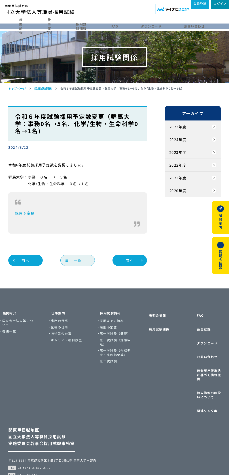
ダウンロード (164, 25)
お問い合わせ (208, 25)
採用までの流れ (115, 336)
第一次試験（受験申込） (116, 361)
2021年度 (172, 193)
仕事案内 (51, 25)
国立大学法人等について (29, 338)
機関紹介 (14, 25)
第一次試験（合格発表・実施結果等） (116, 374)
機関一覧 (23, 347)
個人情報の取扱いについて (200, 378)
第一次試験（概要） (115, 351)
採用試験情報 (91, 25)
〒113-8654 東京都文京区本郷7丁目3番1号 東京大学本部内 (57, 436)
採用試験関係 (154, 337)
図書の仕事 (67, 342)
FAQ (129, 25)
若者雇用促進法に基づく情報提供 (200, 365)
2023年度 (172, 167)
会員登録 (193, 337)
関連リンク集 (197, 389)
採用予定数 (30, 228)
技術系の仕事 (69, 349)
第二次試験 (111, 385)
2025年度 (172, 142)
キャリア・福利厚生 (73, 357)
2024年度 (172, 155)
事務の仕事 (67, 336)
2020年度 (172, 206)
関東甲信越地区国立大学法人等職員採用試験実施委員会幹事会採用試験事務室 (46, 411)
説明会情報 (152, 328)
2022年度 (172, 180)
